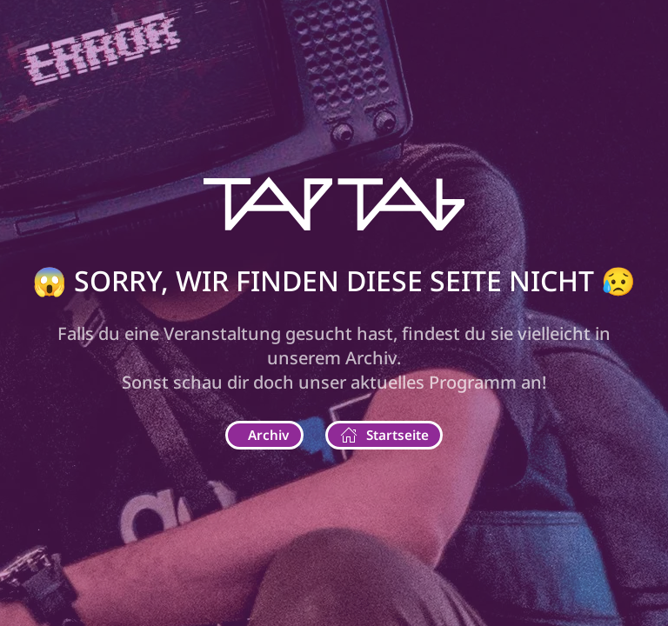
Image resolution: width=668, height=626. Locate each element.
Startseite (384, 435)
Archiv (268, 434)
